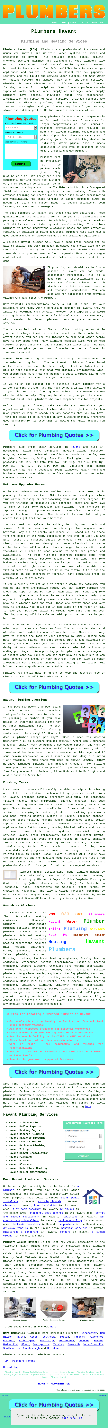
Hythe (21, 1336)
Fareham (79, 1336)
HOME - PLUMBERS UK (54, 1383)
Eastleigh (47, 1340)
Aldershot (96, 1336)
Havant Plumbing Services (30, 1115)
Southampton (11, 1348)
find (15, 1083)
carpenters (66, 1224)
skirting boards (49, 1201)
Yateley (58, 1344)
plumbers (55, 180)
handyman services (74, 1228)
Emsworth (74, 1344)
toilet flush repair (44, 846)
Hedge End (10, 1344)
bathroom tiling (70, 1220)
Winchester (89, 1333)
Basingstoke (41, 1344)
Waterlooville (93, 1344)
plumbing (46, 139)
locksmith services (26, 1224)
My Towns (8, 1417)
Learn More (68, 1418)
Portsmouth (66, 1340)
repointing (69, 1216)
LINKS (64, 23)
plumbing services (30, 954)
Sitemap (5, 1395)
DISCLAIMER (97, 23)
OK (80, 1418)
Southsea (49, 1336)
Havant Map (10, 1367)
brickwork (67, 1209)
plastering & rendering (21, 1232)
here (88, 1106)
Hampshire (57, 1333)
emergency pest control (46, 1213)
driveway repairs (15, 1228)
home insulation (45, 1205)
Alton (34, 1336)
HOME (54, 23)
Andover (84, 1340)
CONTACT (84, 23)
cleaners (9, 1205)
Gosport (8, 1340)
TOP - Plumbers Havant (19, 1361)
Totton (64, 1336)
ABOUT (73, 23)
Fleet (25, 1344)
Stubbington (27, 1340)
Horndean (53, 1348)
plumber (33, 257)
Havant (75, 447)
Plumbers (47, 49)
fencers (65, 1232)
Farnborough (31, 1348)
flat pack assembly (27, 1209)
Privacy (102, 1395)
